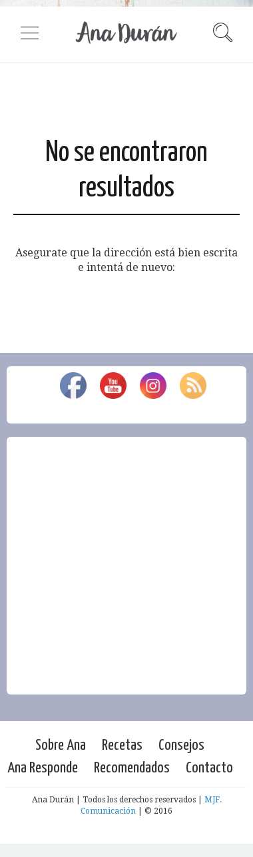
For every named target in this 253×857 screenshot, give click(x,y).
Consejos (181, 745)
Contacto (209, 768)
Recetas (122, 745)
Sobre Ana (60, 745)
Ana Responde (42, 768)
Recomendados (132, 768)
